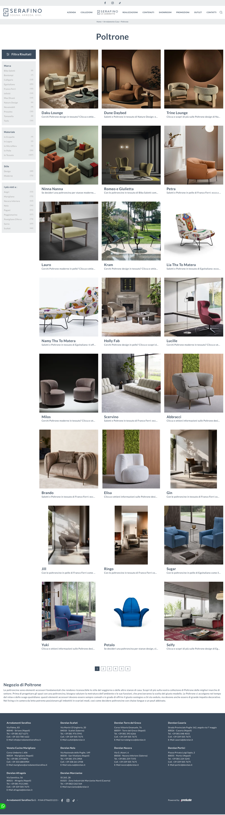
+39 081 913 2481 (20, 784)
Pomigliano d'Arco (13, 219)
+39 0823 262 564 (73, 784)
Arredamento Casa (111, 21)
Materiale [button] (9, 132)
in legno (8, 141)
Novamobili (9, 107)
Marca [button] (7, 65)
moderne (8, 175)
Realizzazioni (130, 12)
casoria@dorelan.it (184, 740)
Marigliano (9, 196)
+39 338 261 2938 (74, 762)
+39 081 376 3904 (73, 759)
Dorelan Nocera (123, 748)
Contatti (211, 12)
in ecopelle (9, 137)
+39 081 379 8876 (20, 759)
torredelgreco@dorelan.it (133, 740)
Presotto (8, 111)
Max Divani (9, 98)
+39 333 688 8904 (21, 762)
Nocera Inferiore (12, 201)
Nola (6, 205)
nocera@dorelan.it (130, 765)
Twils (6, 120)
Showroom (165, 12)
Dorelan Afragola (16, 773)
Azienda (71, 12)
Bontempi (8, 75)
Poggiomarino (10, 214)
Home (99, 21)
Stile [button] (6, 166)
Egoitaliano (9, 84)
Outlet (198, 12)
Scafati (7, 228)
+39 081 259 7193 (127, 759)
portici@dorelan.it (183, 765)
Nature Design (11, 102)
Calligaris (8, 79)
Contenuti (148, 12)
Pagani (7, 210)
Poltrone (124, 21)
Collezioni (87, 12)
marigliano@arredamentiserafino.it (31, 765)
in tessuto (9, 155)
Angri (6, 192)
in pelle (7, 150)
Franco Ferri (10, 89)
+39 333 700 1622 (21, 737)
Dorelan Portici (176, 748)
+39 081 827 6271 (20, 734)
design (7, 171)
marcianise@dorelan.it (78, 787)
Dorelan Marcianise (71, 773)
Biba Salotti (9, 70)
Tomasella (9, 116)
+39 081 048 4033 (181, 734)
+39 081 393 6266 (127, 734)
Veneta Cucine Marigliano (21, 748)
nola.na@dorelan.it (77, 765)
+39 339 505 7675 (74, 737)
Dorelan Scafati (69, 723)
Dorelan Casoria (177, 723)
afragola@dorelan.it (23, 790)
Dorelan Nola (68, 748)
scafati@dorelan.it (76, 740)
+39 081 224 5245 (181, 759)
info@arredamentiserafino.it (27, 740)
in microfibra (10, 146)
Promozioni (182, 12)
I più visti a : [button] (10, 187)
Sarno (7, 223)
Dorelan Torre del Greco (127, 723)
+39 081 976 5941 (73, 734)
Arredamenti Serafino (19, 723)
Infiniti (7, 93)
